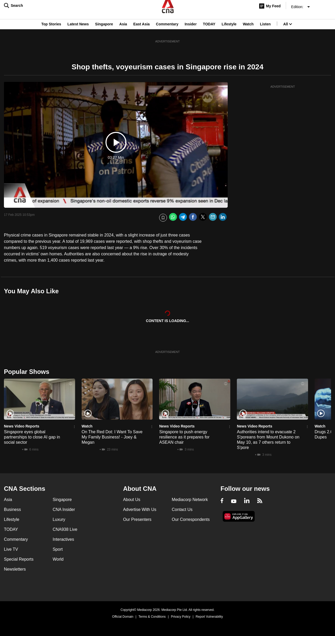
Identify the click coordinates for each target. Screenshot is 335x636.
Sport (58, 549)
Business (12, 509)
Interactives (63, 539)
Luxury (59, 519)
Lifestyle (229, 29)
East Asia (141, 29)
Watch (248, 29)
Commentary (167, 29)
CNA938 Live (65, 529)
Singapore (104, 29)
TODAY (209, 29)
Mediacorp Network (190, 499)
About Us (131, 499)
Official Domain (122, 616)
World (58, 559)
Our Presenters (137, 519)
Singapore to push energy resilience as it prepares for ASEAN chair (184, 437)
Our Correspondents (191, 519)
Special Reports (19, 559)
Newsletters (15, 569)
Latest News (78, 29)
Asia (123, 29)
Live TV (11, 549)
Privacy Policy (181, 616)
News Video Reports (21, 426)
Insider (191, 29)
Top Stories (51, 29)
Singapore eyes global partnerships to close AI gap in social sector (32, 437)
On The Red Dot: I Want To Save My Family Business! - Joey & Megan (112, 437)
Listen (265, 29)
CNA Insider (64, 509)
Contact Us (182, 509)
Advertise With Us (139, 509)
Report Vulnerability (209, 616)
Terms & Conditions (152, 616)
